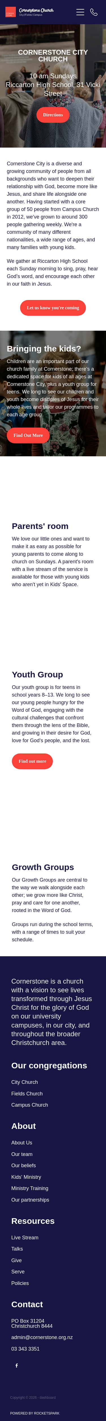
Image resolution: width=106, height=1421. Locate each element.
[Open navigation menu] (80, 12)
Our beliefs (23, 1165)
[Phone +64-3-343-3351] (94, 12)
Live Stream (24, 1237)
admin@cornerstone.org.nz (42, 1337)
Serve (18, 1272)
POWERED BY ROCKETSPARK (34, 1413)
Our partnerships (30, 1200)
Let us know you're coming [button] (53, 307)
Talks (17, 1249)
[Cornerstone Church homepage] (39, 12)
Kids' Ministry (26, 1177)
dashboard (48, 1398)
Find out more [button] (32, 761)
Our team (22, 1154)
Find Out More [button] (28, 435)
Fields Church (27, 1094)
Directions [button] (53, 114)
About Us (22, 1143)
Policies (20, 1283)
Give (16, 1260)
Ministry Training (29, 1188)
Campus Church (29, 1105)
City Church (24, 1082)
